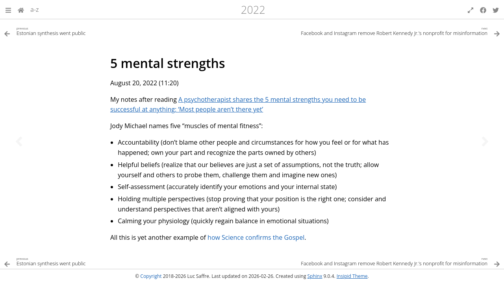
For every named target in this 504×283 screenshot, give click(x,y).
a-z (34, 9)
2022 (253, 9)
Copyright (150, 276)
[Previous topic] (19, 141)
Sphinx (315, 276)
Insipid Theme (352, 276)
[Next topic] (485, 141)
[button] (8, 9)
